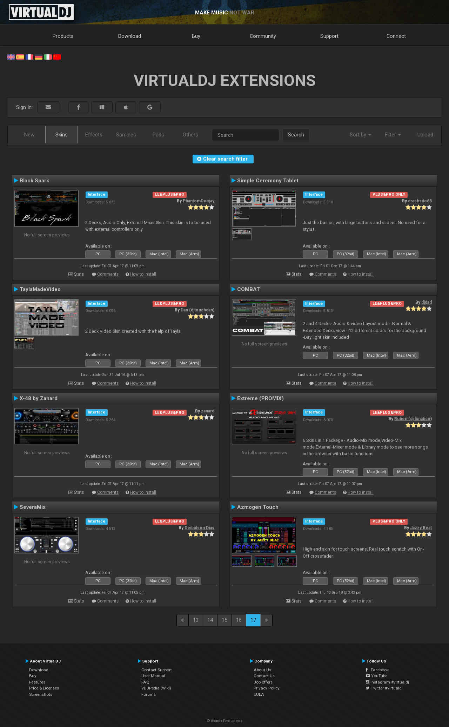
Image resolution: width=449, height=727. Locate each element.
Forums (148, 694)
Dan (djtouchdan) (197, 310)
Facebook (377, 669)
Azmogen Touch (258, 507)
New (29, 135)
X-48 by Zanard (39, 398)
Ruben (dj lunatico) (413, 418)
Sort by (360, 135)
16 (239, 620)
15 (224, 620)
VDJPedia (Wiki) (156, 688)
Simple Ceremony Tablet (268, 180)
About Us (262, 669)
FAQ (145, 682)
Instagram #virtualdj (387, 682)
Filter (393, 135)
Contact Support (156, 669)
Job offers (263, 682)
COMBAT (248, 289)
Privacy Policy (267, 688)
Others (190, 135)
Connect (396, 36)
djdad (426, 302)
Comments (108, 274)
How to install (143, 274)
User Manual (153, 675)
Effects (93, 135)
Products (63, 36)
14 (210, 620)
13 (196, 620)
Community (263, 36)
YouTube (376, 675)
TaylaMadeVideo (40, 289)
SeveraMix (33, 507)
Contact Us (264, 675)
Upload (425, 135)
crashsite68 (420, 200)
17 (253, 620)
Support (329, 36)
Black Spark (34, 180)
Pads (158, 135)
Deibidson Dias (199, 527)
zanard (207, 411)
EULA (259, 694)
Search (296, 135)
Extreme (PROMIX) (260, 398)
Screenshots (40, 694)
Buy (196, 36)
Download (129, 36)
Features (37, 682)
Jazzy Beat (421, 527)
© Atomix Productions (224, 721)
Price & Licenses (44, 688)
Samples (126, 135)
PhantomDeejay (198, 200)
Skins (61, 135)
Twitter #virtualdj (384, 688)
